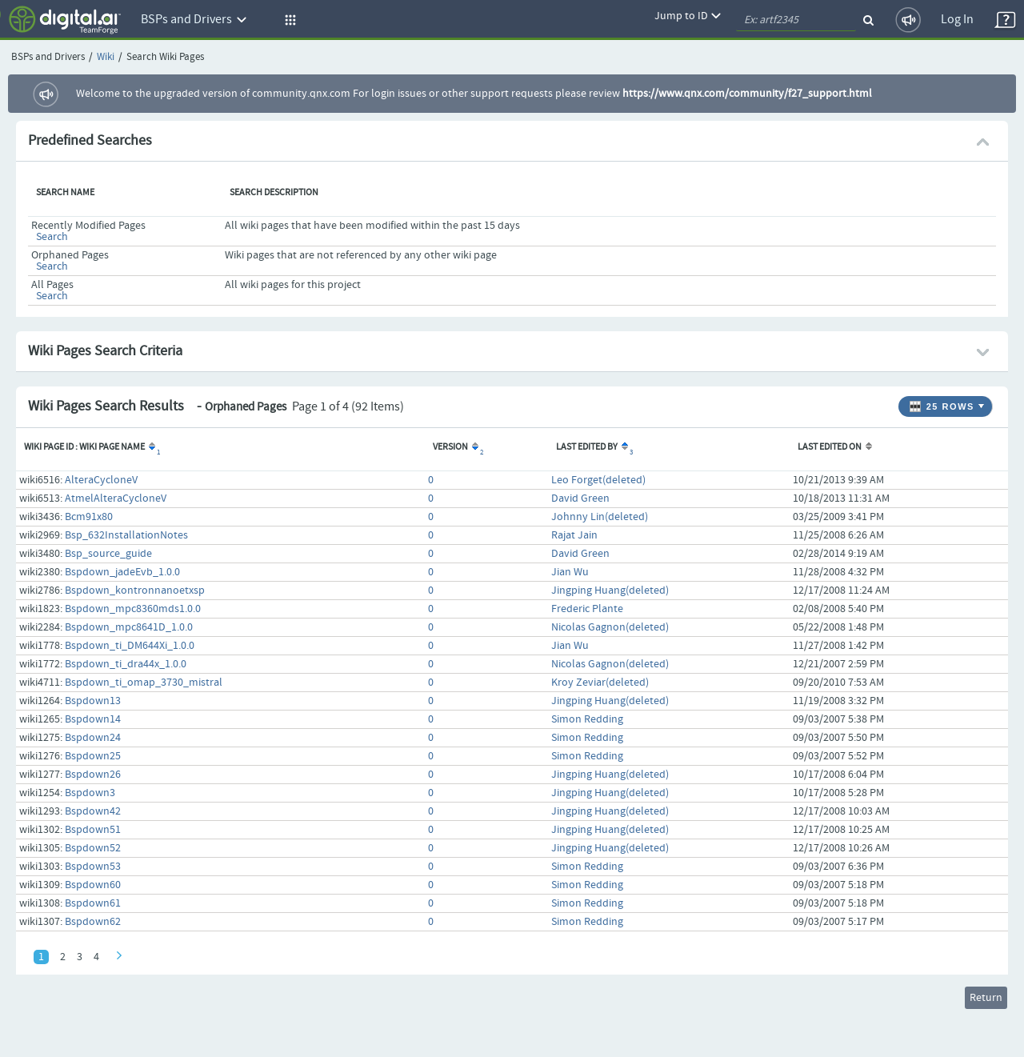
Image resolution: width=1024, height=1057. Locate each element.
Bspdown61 (93, 903)
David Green (580, 498)
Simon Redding (587, 719)
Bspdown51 (93, 830)
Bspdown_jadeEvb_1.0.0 (122, 572)
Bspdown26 (93, 774)
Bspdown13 (93, 701)
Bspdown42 (93, 811)
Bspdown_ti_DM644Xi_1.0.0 (129, 646)
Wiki (105, 57)
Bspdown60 (93, 885)
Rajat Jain (574, 535)
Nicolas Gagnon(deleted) (610, 627)
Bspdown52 (93, 848)
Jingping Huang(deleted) (610, 590)
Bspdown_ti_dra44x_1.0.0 (125, 664)
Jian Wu (570, 572)
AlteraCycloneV (101, 480)
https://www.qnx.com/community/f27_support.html (747, 93)
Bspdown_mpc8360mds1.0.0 (133, 609)
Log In (957, 19)
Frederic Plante (587, 609)
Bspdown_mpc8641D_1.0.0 (129, 627)
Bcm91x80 (89, 517)
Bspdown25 (93, 756)
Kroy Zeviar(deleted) (600, 682)
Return (986, 998)
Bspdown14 (93, 719)
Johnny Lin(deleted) (599, 517)
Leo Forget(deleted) (598, 480)
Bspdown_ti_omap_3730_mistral (143, 682)
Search (52, 237)
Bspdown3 (90, 793)
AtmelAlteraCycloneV (115, 498)
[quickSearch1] (796, 20)
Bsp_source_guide (108, 554)
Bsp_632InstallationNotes (126, 535)
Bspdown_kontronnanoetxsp (135, 590)
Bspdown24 (93, 738)
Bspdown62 (93, 922)
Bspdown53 (93, 866)
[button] (288, 20)
